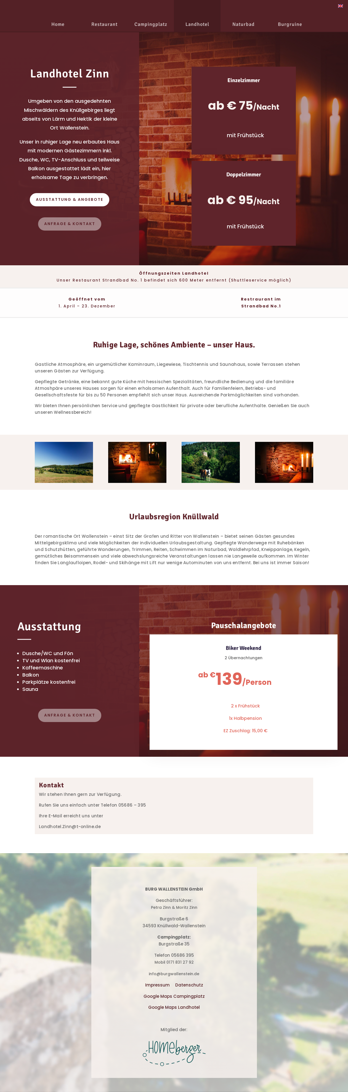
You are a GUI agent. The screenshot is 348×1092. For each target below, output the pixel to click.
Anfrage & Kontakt (69, 223)
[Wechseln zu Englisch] (340, 5)
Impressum (157, 985)
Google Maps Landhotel (174, 1007)
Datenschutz (189, 985)
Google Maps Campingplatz (174, 996)
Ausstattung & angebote (69, 199)
